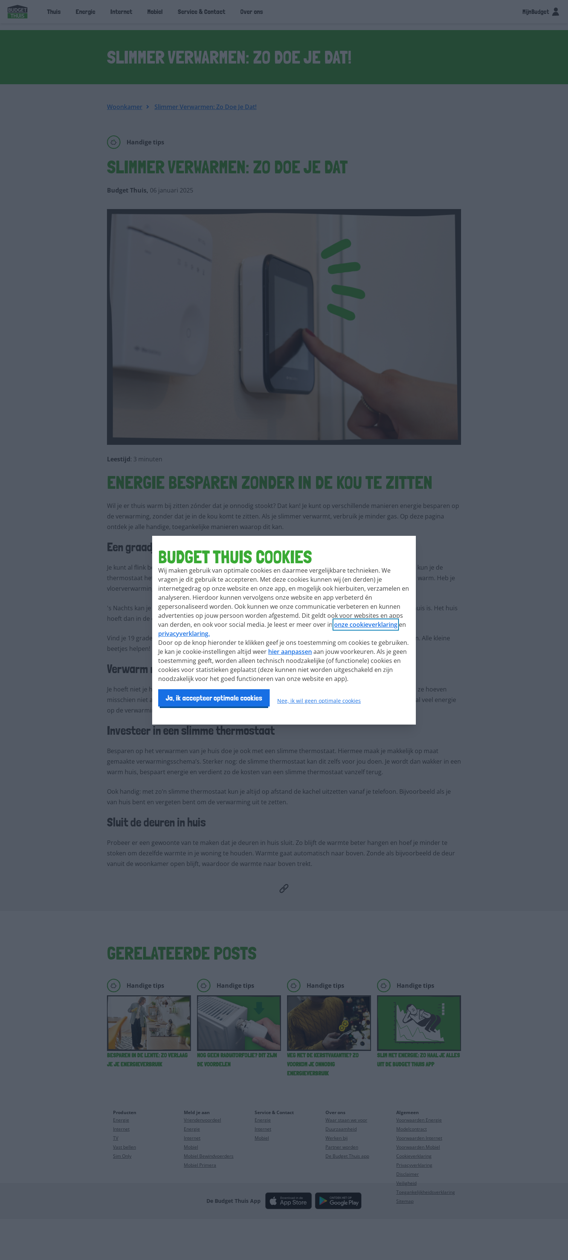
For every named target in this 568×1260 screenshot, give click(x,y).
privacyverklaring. (184, 633)
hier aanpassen (290, 651)
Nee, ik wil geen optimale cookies (319, 700)
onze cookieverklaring (365, 624)
